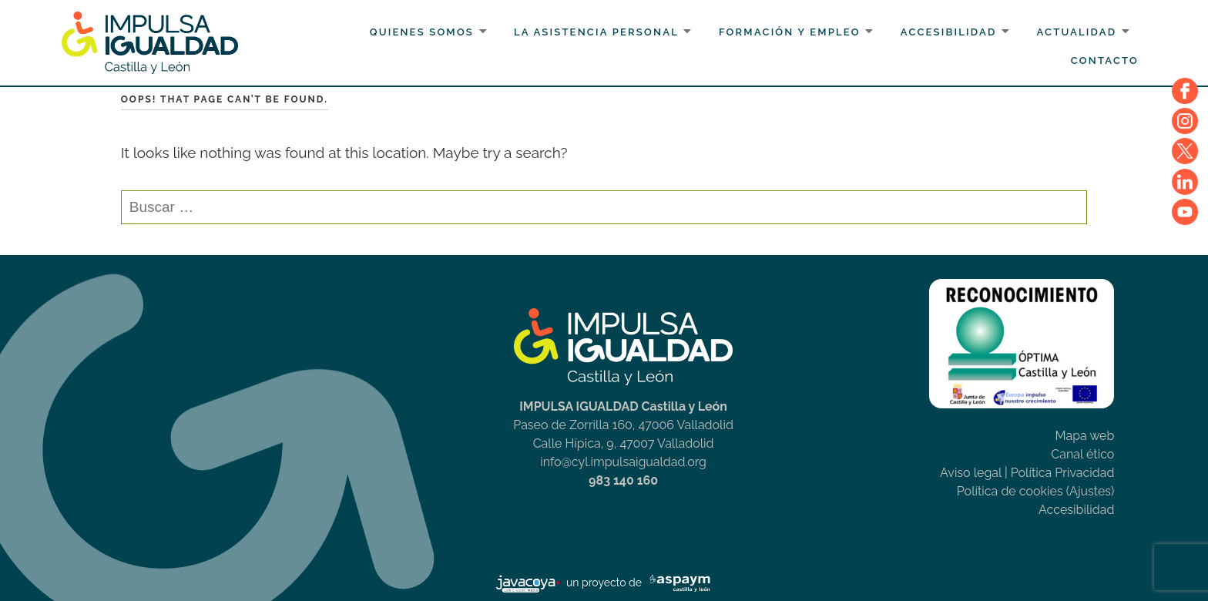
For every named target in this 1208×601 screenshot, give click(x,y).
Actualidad (1076, 32)
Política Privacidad (1063, 472)
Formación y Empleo (790, 32)
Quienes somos (422, 32)
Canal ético (1082, 454)
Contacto (1105, 60)
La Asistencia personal (596, 32)
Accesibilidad (949, 32)
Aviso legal (971, 472)
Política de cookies (1010, 491)
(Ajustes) (1090, 491)
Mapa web (1084, 435)
